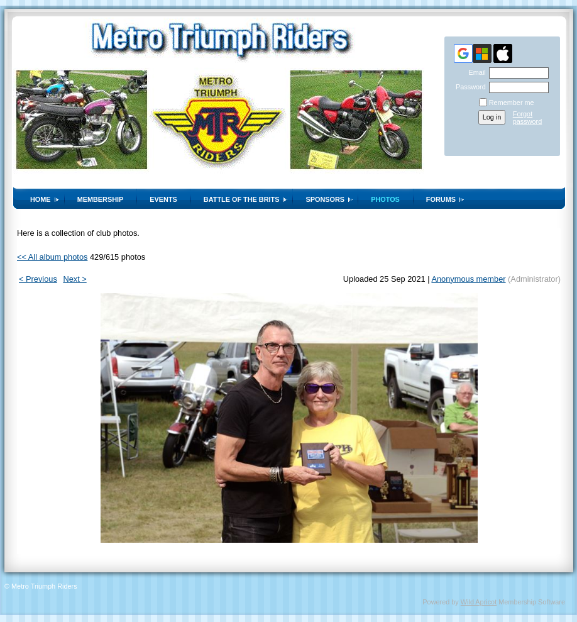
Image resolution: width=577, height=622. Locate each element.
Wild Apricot (479, 602)
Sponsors (324, 199)
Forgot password (527, 117)
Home (40, 199)
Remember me (511, 102)
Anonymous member (468, 279)
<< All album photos (52, 257)
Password (468, 87)
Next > (74, 279)
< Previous (38, 279)
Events (163, 199)
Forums (441, 199)
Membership (100, 199)
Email (474, 72)
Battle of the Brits (242, 199)
